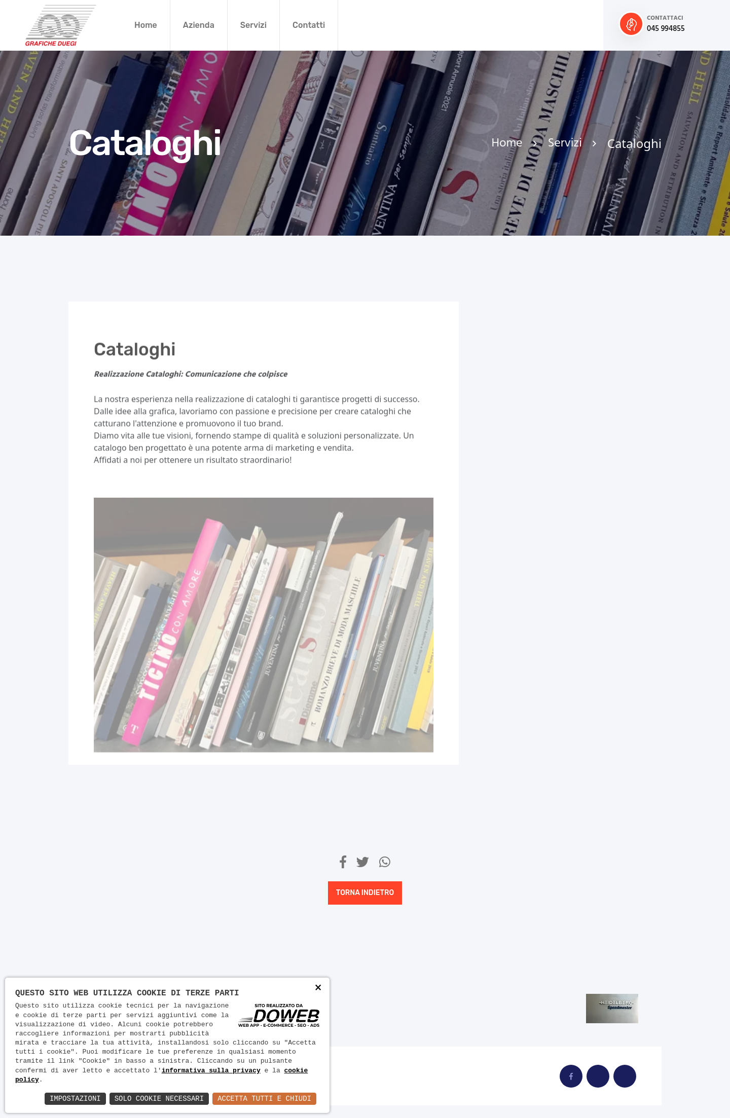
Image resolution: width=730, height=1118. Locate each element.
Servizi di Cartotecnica (544, 589)
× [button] (318, 989)
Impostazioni (75, 1098)
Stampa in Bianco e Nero (547, 659)
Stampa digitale (528, 624)
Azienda (198, 25)
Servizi (253, 25)
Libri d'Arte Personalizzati (525, 480)
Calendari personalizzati (547, 335)
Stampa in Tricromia (537, 729)
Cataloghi (515, 370)
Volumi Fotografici (534, 808)
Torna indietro (365, 892)
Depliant (512, 405)
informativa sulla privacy (211, 1070)
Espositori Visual (530, 440)
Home (145, 25)
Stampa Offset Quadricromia (526, 769)
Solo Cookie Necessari (159, 1098)
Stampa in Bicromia (536, 694)
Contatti (309, 25)
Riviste (509, 554)
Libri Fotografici (529, 519)
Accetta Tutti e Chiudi (264, 1098)
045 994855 (666, 29)
